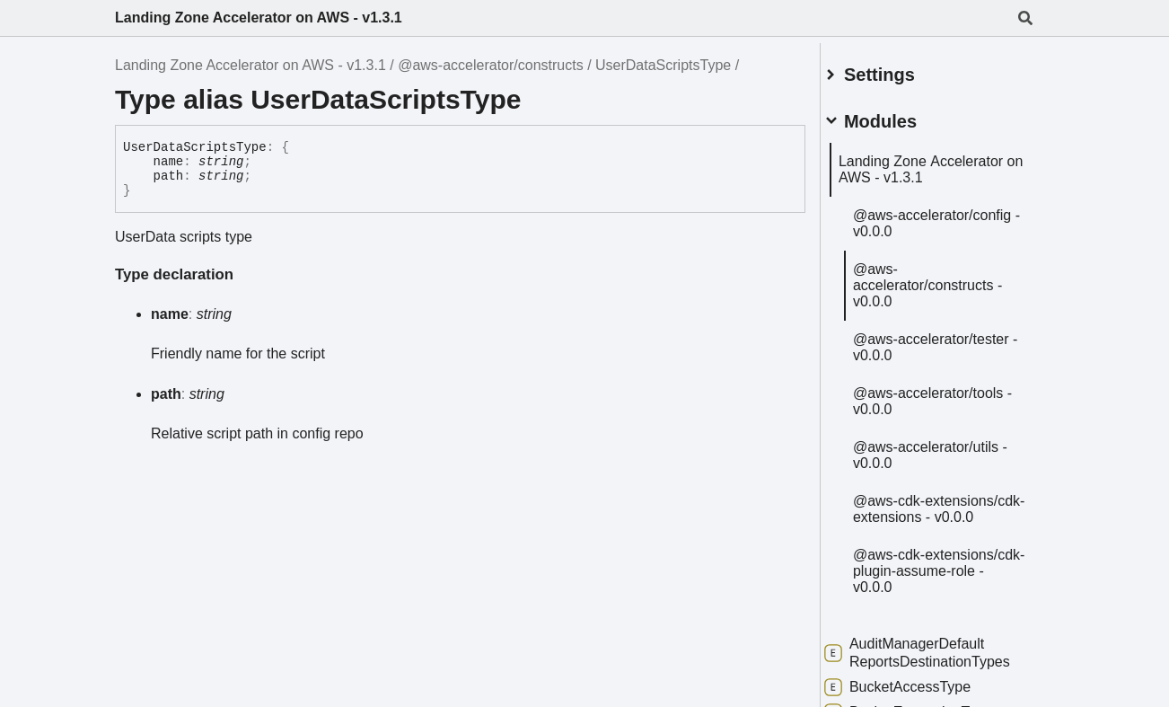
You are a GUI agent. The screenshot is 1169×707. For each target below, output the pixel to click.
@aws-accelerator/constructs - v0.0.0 (947, 295)
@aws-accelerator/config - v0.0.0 (934, 225)
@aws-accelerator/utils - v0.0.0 (945, 481)
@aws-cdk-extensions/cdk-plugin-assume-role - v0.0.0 (944, 613)
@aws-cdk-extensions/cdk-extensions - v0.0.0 (933, 543)
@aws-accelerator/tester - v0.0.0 (932, 365)
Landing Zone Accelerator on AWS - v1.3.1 (258, 17)
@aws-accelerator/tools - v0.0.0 (948, 427)
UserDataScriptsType (663, 65)
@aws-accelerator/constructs (491, 65)
